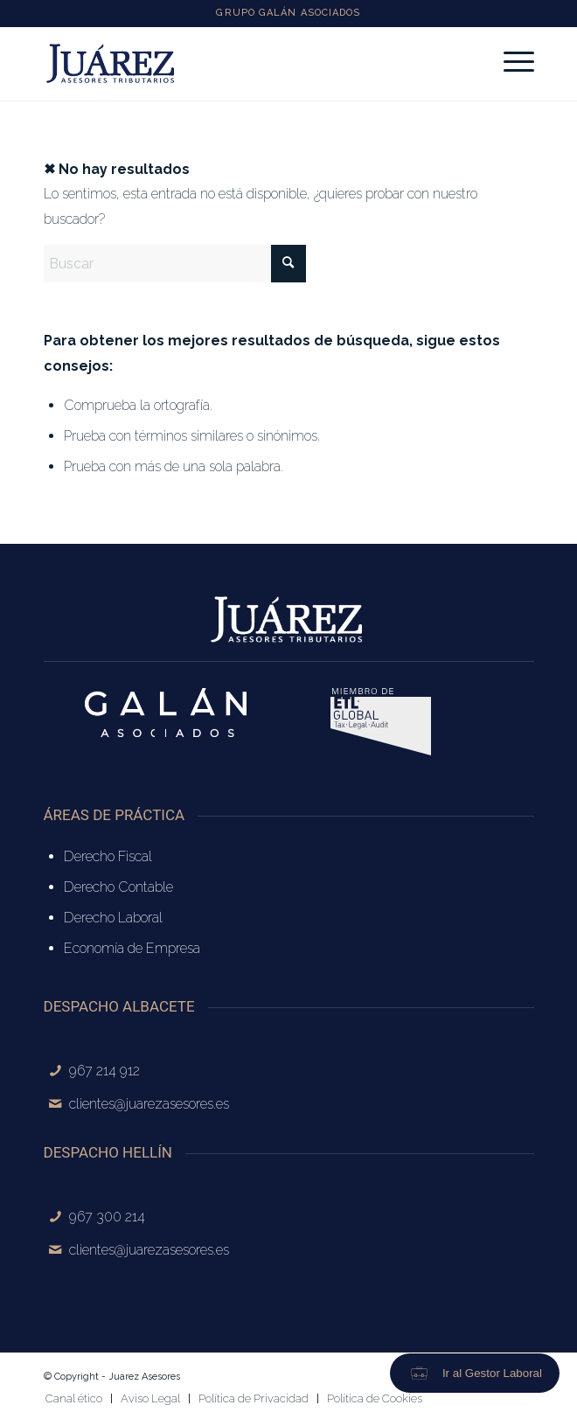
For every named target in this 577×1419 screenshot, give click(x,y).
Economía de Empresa (132, 948)
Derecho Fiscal (108, 856)
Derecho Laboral (113, 917)
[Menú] (510, 62)
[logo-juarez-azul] (240, 64)
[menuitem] (510, 62)
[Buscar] (175, 263)
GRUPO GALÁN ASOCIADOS (288, 12)
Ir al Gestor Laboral (492, 1373)
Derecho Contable (118, 887)
